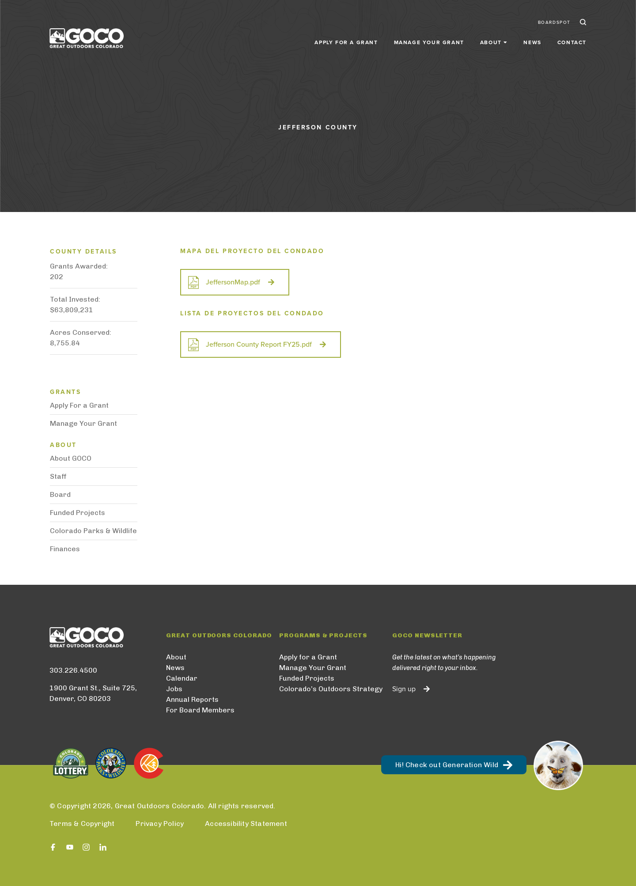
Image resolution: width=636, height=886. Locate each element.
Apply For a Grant (79, 405)
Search (582, 21)
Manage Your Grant (429, 41)
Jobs (174, 689)
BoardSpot (554, 21)
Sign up (404, 689)
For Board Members (200, 710)
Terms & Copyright (81, 823)
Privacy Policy (160, 823)
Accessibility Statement (246, 823)
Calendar (181, 678)
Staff (58, 476)
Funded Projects (77, 512)
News (532, 41)
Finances (65, 549)
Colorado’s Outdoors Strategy (330, 689)
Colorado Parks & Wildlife (93, 530)
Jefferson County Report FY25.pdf (259, 344)
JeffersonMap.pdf (233, 282)
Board (60, 494)
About (176, 657)
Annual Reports (192, 699)
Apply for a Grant (346, 41)
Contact (572, 41)
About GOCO (70, 458)
